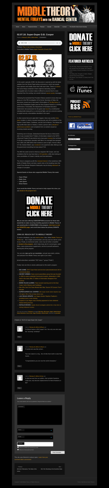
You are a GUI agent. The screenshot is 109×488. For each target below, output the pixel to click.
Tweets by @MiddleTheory (74, 116)
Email (46, 49)
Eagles (51, 311)
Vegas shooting (36, 313)
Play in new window (29, 47)
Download (39, 47)
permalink (57, 313)
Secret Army (29, 313)
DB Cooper (46, 311)
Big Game (41, 311)
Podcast (42, 26)
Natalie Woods (57, 311)
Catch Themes (91, 482)
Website (20, 443)
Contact (65, 26)
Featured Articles (32, 26)
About (23, 26)
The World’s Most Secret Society (78, 26)
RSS (50, 49)
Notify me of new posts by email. (26, 449)
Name (19, 429)
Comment (21, 406)
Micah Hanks (35, 37)
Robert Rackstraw (21, 313)
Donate (49, 26)
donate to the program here (28, 190)
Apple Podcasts (38, 49)
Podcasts (30, 311)
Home (17, 26)
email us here (39, 237)
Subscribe (56, 26)
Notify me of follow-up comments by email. (28, 447)
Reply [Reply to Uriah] (19, 337)
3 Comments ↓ (43, 37)
